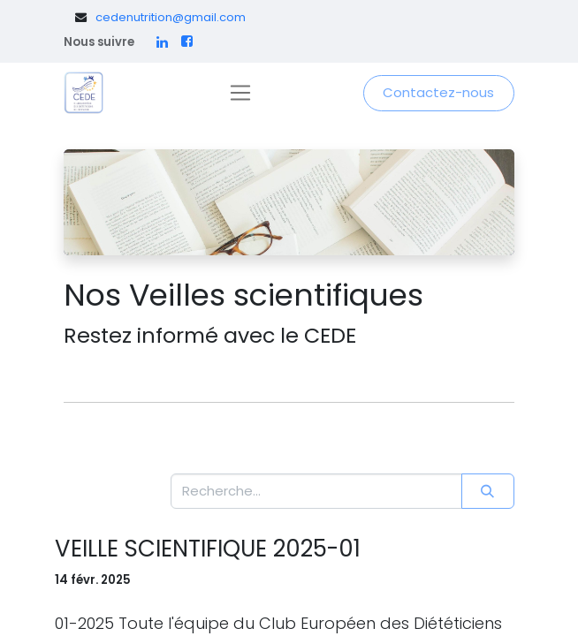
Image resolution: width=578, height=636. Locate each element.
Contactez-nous (438, 92)
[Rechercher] (487, 491)
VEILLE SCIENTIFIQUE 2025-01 (208, 549)
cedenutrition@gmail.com (170, 17)
